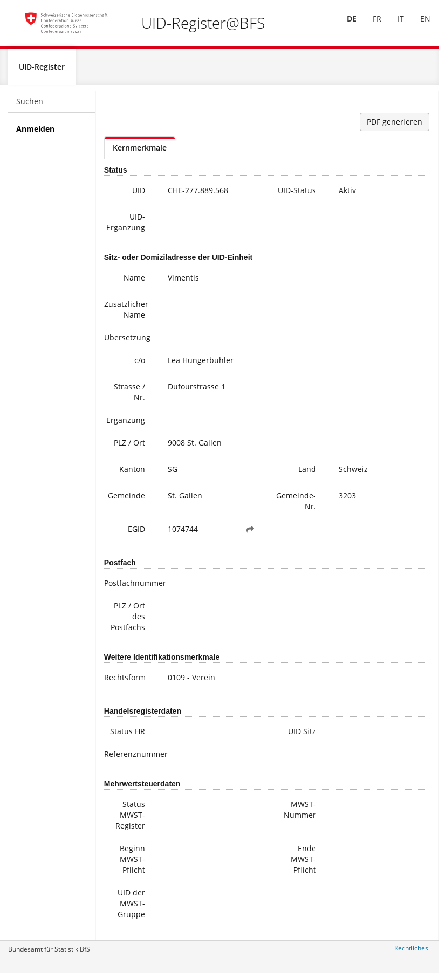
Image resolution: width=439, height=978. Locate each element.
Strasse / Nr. (129, 396)
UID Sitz (302, 735)
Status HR (127, 735)
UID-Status (297, 194)
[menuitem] (344, 26)
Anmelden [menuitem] (35, 133)
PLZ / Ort (129, 447)
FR (369, 26)
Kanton (132, 473)
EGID (136, 533)
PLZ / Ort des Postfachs (128, 621)
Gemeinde (126, 500)
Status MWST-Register (130, 819)
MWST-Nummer (300, 813)
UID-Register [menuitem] (42, 71)
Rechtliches (411, 952)
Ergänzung (125, 424)
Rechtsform (125, 681)
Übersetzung (127, 342)
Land (307, 473)
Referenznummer (128, 758)
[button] (250, 533)
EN (418, 26)
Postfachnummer (128, 587)
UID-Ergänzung (125, 226)
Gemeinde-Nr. (296, 505)
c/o (139, 364)
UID (138, 194)
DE (344, 26)
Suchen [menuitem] (29, 105)
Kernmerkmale (140, 152)
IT (393, 26)
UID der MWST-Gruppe (131, 908)
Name (134, 282)
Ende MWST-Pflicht (303, 863)
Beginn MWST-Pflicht (132, 863)
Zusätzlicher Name (126, 313)
